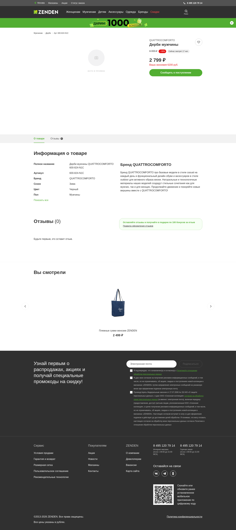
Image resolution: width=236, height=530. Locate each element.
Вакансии (131, 465)
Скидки (154, 11)
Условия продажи (43, 453)
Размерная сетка (43, 465)
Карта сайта (132, 471)
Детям (102, 11)
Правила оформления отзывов (138, 226)
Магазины (53, 3)
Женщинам (73, 11)
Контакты (93, 471)
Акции (64, 3)
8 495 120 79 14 (192, 3)
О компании (132, 453)
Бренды (143, 11)
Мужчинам (89, 11)
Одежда (131, 11)
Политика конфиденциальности (184, 516)
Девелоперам (133, 459)
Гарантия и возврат (44, 459)
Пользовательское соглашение (51, 471)
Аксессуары (116, 11)
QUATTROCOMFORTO (162, 40)
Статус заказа (78, 3)
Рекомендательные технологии (51, 477)
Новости (92, 459)
